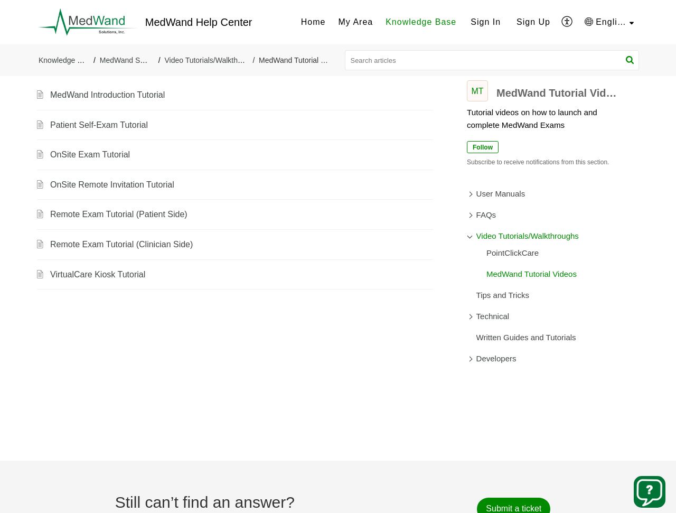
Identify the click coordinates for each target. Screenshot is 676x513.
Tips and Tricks (502, 295)
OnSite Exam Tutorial (90, 154)
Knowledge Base (421, 21)
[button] (567, 22)
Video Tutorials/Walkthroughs (212, 60)
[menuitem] (313, 22)
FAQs (486, 214)
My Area (355, 21)
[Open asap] (649, 492)
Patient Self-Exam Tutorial (99, 124)
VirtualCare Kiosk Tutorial (97, 274)
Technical (493, 316)
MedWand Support (130, 60)
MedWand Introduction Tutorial (107, 94)
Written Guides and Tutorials (526, 337)
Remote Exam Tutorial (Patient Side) (118, 214)
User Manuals (500, 193)
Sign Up (533, 21)
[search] (492, 60)
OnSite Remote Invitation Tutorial (112, 184)
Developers (496, 358)
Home (313, 21)
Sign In (486, 21)
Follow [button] (483, 147)
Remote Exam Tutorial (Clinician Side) (121, 244)
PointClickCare (512, 252)
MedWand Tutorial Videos (531, 273)
